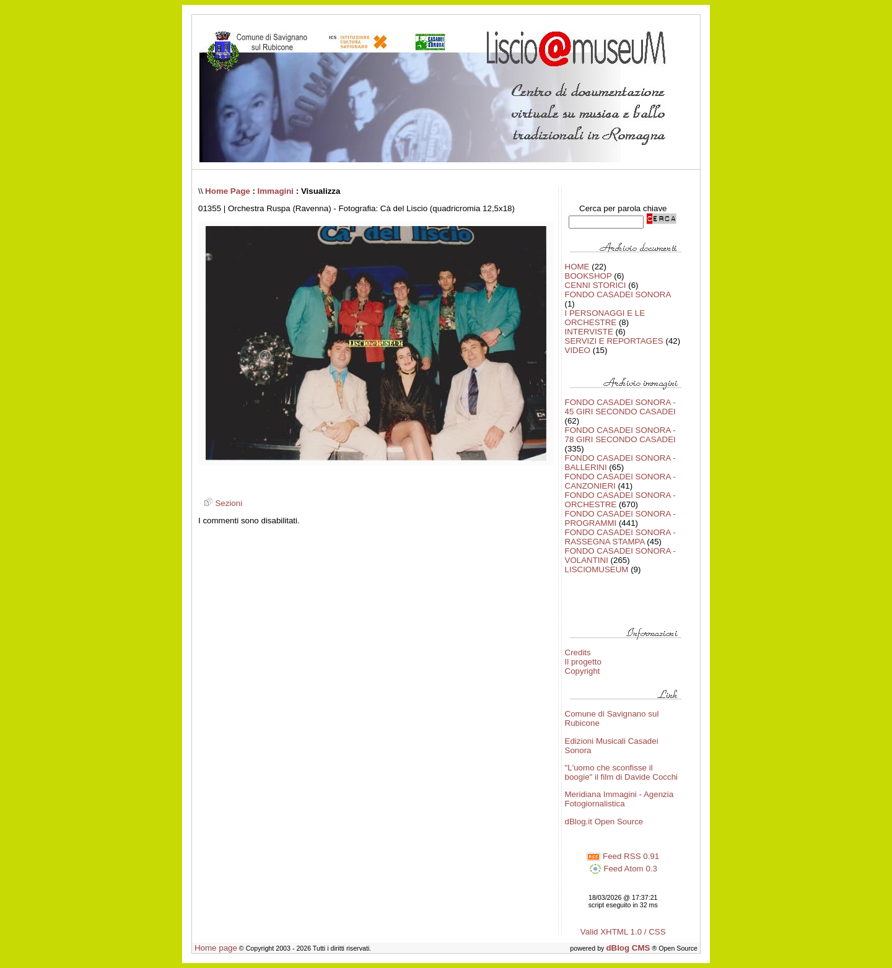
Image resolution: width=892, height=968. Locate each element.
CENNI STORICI (595, 285)
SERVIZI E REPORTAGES (614, 341)
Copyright (582, 671)
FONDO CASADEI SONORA (618, 294)
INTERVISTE (589, 331)
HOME (577, 266)
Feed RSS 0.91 (623, 856)
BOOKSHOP (588, 276)
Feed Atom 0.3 (623, 868)
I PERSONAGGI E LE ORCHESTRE (605, 317)
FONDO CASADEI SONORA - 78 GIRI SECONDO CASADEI (620, 434)
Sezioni (221, 503)
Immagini (276, 191)
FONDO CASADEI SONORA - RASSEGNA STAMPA (620, 537)
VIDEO (577, 350)
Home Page (227, 191)
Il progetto (583, 661)
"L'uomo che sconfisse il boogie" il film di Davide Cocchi (621, 772)
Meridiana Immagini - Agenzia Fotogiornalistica (619, 799)
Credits (578, 652)
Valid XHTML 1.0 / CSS (623, 931)
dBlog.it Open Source (604, 821)
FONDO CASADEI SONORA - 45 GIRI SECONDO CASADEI (620, 407)
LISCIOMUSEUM (597, 569)
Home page (216, 948)
